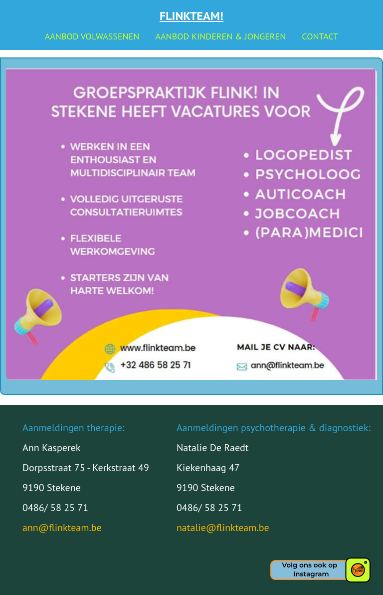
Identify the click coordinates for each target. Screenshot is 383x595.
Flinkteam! (191, 15)
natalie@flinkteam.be (223, 527)
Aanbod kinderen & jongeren (220, 36)
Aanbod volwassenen (92, 36)
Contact (320, 36)
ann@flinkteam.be (62, 527)
